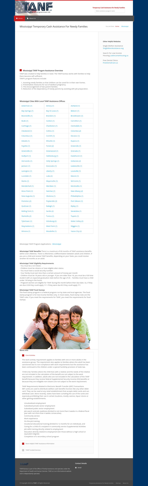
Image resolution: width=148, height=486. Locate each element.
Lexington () (27, 171)
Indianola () (76, 161)
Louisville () (76, 171)
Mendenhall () (28, 186)
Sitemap (118, 483)
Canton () (50, 121)
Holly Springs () (52, 161)
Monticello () (76, 186)
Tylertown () (27, 221)
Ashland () (75, 106)
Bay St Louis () (52, 111)
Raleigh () (50, 206)
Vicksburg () (51, 221)
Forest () (50, 146)
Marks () (25, 181)
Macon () (75, 176)
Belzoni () (75, 111)
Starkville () (26, 216)
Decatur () (75, 136)
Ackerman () (27, 106)
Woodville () (51, 231)
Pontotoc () (26, 201)
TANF (35, 483)
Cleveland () (27, 131)
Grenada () (75, 151)
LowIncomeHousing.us (119, 55)
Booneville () (27, 116)
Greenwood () (52, 151)
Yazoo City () (76, 231)
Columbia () (76, 131)
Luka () (49, 176)
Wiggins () (75, 226)
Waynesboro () (28, 226)
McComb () (75, 181)
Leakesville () (76, 166)
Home (19, 18)
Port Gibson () (77, 201)
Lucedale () (26, 176)
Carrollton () (76, 121)
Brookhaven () (77, 116)
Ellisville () (50, 141)
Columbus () (27, 136)
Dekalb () (26, 141)
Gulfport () (26, 156)
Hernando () (27, 161)
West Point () (51, 226)
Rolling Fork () (27, 211)
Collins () (50, 131)
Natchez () (50, 191)
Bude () (25, 121)
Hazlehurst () (76, 156)
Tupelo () (75, 216)
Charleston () (51, 126)
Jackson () (26, 166)
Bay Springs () (27, 111)
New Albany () (77, 191)
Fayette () (26, 146)
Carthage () (26, 126)
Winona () (26, 231)
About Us (31, 18)
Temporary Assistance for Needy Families (101, 483)
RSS (123, 4)
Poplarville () (51, 201)
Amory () (50, 106)
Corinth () (50, 136)
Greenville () (27, 151)
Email (79, 468)
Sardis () (50, 211)
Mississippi (124, 26)
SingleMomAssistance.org (113, 48)
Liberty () (50, 171)
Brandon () (51, 116)
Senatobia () (76, 211)
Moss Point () (27, 191)
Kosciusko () (51, 166)
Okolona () (50, 196)
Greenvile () (76, 146)
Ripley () (74, 206)
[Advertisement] (57, 52)
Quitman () (26, 206)
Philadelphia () (77, 196)
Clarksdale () (76, 126)
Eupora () (75, 141)
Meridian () (51, 186)
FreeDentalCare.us (110, 63)
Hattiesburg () (52, 156)
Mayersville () (52, 181)
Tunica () (50, 216)
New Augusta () (28, 196)
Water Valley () (77, 221)
